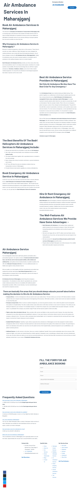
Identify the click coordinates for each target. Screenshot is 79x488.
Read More (13, 467)
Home (24, 7)
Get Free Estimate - (64, 461)
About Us (30, 7)
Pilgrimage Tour (47, 7)
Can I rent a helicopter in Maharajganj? (11, 420)
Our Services (38, 7)
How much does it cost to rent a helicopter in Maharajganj (15, 401)
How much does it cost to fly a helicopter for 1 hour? (14, 429)
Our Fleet (56, 7)
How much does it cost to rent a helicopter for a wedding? (15, 412)
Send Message (45, 393)
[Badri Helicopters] (8, 7)
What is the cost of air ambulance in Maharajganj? (14, 435)
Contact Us (62, 7)
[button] (21, 401)
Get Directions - (26, 457)
